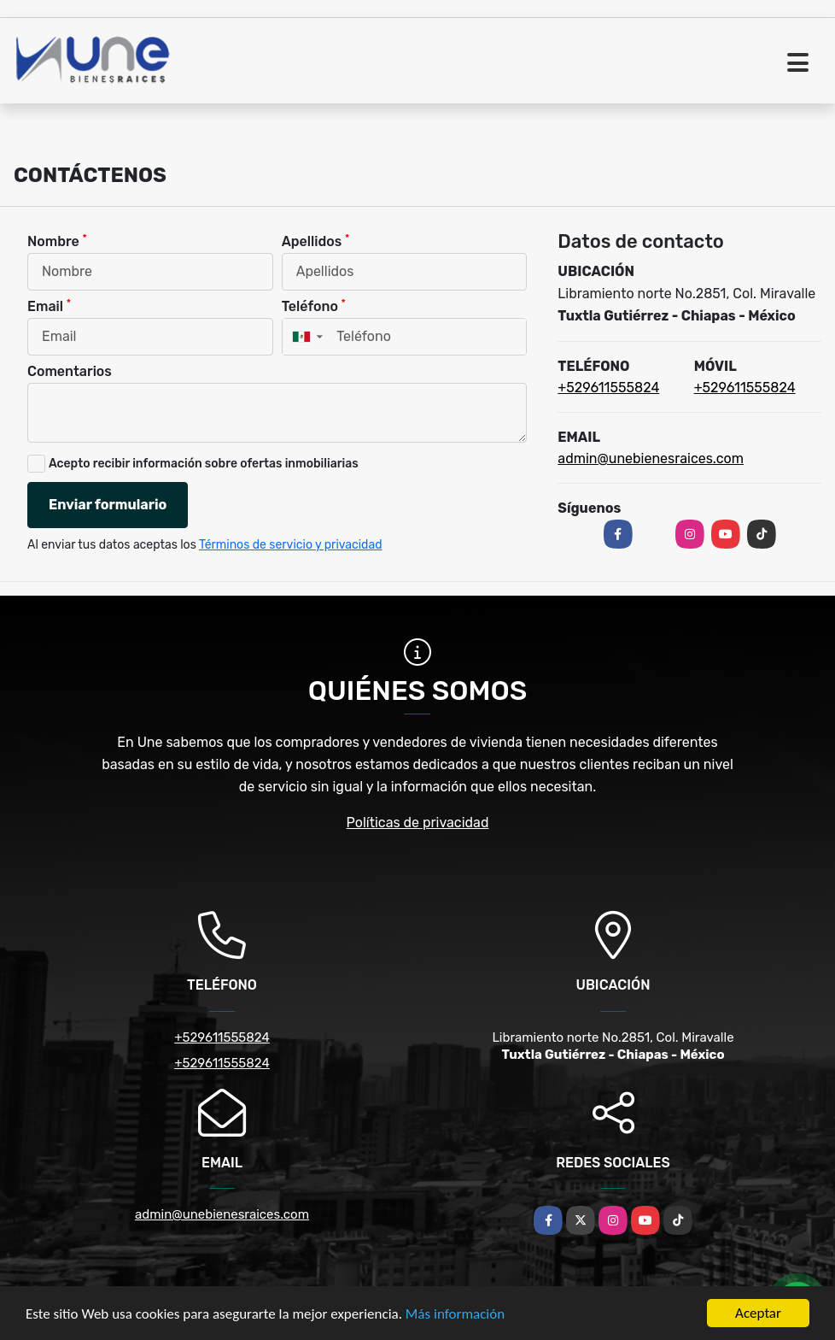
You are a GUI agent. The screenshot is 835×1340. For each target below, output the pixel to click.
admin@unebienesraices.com (651, 458)
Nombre (57, 241)
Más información (455, 1314)
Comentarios (69, 371)
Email (49, 305)
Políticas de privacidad (418, 822)
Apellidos (316, 241)
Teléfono (314, 305)
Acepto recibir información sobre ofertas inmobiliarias (204, 463)
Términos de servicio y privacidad (290, 545)
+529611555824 (608, 387)
